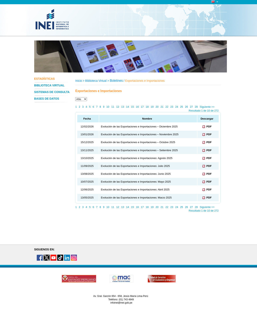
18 (147, 106)
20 (157, 106)
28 (196, 106)
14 (127, 106)
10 (107, 106)
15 (132, 106)
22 (166, 106)
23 (171, 106)
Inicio (78, 80)
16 (137, 106)
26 (186, 106)
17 (142, 106)
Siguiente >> (207, 106)
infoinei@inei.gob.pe (121, 302)
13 (122, 106)
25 (181, 106)
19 (152, 106)
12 (117, 106)
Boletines (116, 80)
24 (176, 106)
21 (161, 106)
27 (191, 106)
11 (112, 106)
